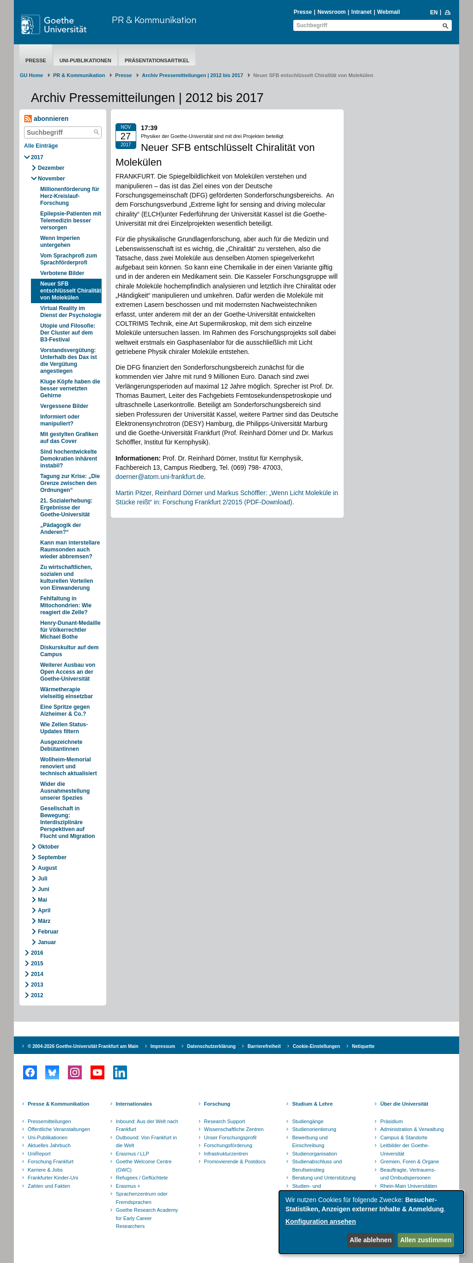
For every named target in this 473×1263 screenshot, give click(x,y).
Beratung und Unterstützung (324, 1177)
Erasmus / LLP (132, 1153)
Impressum (163, 1046)
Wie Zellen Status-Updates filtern (64, 728)
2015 (37, 963)
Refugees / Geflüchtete (142, 1177)
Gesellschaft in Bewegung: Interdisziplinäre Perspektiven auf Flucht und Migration (67, 822)
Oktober (48, 847)
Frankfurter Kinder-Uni (53, 1177)
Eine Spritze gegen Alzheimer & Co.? (65, 710)
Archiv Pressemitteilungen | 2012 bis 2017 (192, 75)
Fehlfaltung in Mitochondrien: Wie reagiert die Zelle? (65, 605)
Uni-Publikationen (85, 60)
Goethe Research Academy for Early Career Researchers (147, 1218)
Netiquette (363, 1046)
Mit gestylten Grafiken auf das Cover (69, 437)
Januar (47, 942)
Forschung (217, 1104)
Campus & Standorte (403, 1137)
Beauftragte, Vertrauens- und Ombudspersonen (408, 1174)
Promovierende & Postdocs (235, 1161)
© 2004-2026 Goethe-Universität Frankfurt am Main (83, 1046)
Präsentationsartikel (157, 60)
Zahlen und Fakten (49, 1186)
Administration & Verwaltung (412, 1129)
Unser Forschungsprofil (230, 1137)
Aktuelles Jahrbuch (49, 1145)
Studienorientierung (314, 1129)
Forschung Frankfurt (50, 1161)
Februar (48, 931)
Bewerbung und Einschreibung (309, 1142)
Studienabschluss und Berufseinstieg (317, 1166)
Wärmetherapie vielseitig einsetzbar (66, 693)
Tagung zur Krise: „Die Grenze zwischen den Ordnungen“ (70, 483)
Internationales (134, 1104)
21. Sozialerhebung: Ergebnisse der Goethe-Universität (66, 507)
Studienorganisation (314, 1153)
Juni (43, 889)
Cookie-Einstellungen (316, 1046)
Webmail (388, 12)
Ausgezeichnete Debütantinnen (61, 745)
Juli (43, 878)
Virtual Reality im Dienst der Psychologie (71, 311)
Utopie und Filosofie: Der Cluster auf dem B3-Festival (67, 333)
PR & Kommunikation (154, 19)
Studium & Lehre (312, 1104)
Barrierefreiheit (264, 1046)
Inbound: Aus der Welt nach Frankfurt (147, 1125)
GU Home (31, 75)
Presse (303, 12)
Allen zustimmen (425, 1240)
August (47, 868)
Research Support (224, 1121)
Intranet (362, 12)
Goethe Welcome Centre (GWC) (144, 1166)
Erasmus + (128, 1186)
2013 (37, 985)
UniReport (39, 1153)
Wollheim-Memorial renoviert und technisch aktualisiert (68, 766)
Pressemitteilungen (49, 1121)
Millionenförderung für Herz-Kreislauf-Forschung (69, 196)
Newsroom (331, 12)
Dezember (51, 168)
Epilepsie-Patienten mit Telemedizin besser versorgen (70, 220)
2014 (37, 974)
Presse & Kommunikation (58, 1104)
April (44, 910)
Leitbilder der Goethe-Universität (404, 1149)
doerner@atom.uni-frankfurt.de (159, 476)
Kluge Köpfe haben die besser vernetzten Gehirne (70, 388)
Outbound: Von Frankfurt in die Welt (146, 1142)
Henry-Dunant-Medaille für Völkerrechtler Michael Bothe (70, 630)
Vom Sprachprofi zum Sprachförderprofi (68, 259)
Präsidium (391, 1121)
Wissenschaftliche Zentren (234, 1129)
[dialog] (371, 1222)
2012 (37, 995)
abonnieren (46, 119)
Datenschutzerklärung (211, 1046)
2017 (37, 157)
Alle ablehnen (371, 1240)
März (44, 921)
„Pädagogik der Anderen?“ (60, 528)
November (51, 178)
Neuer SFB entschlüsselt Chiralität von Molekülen (70, 291)
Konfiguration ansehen (320, 1221)
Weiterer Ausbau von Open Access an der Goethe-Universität (67, 672)
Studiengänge (307, 1121)
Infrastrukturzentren (226, 1153)
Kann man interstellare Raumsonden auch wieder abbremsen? (70, 549)
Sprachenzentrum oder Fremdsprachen (142, 1198)
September (52, 857)
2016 (37, 953)
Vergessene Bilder (64, 406)
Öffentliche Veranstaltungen (59, 1129)
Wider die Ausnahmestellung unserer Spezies (65, 791)
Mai (42, 900)
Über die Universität (404, 1104)
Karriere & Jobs (45, 1170)
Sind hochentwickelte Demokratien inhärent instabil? (68, 459)
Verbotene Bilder (62, 273)
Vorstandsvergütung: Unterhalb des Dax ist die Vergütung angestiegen (68, 360)
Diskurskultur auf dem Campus (69, 651)
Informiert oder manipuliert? (59, 420)
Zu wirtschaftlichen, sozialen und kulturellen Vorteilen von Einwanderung (66, 577)
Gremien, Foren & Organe (409, 1161)
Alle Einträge (41, 146)
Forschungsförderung (228, 1145)
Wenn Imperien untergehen (60, 241)
